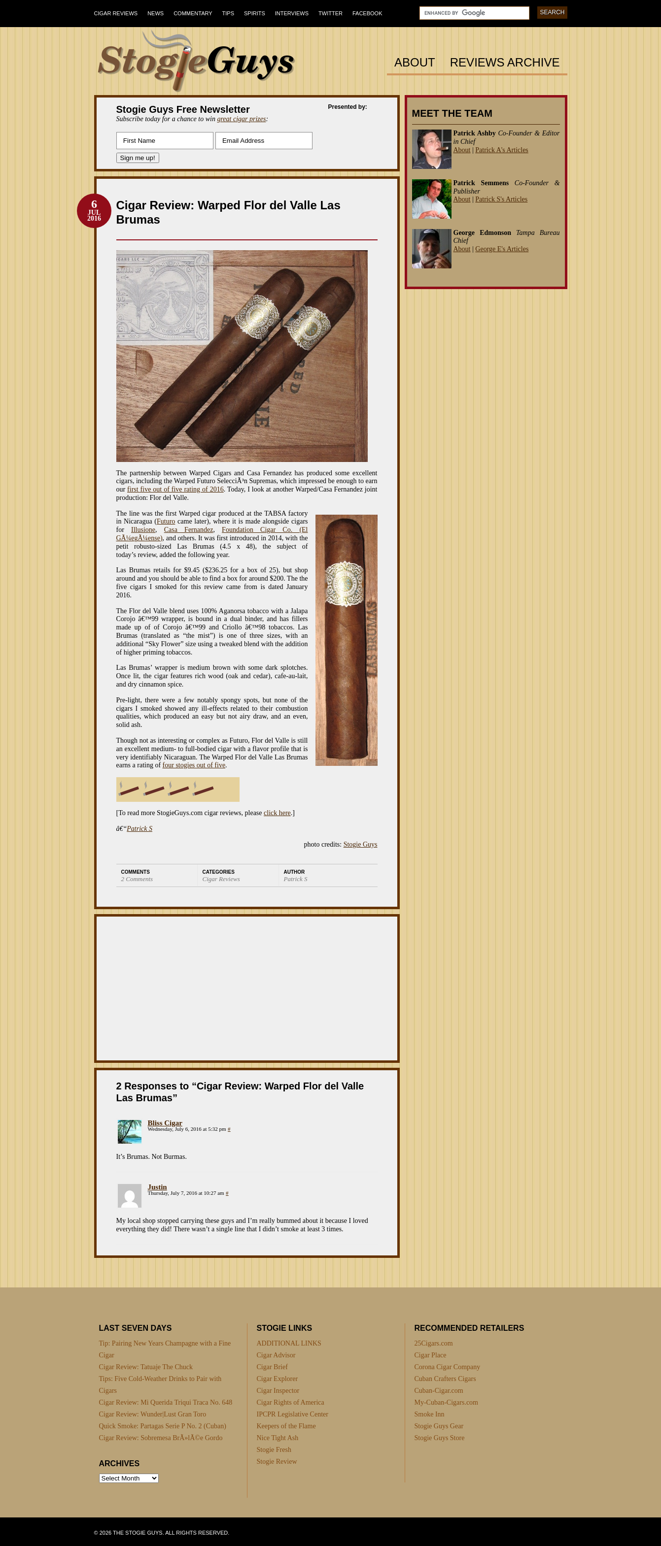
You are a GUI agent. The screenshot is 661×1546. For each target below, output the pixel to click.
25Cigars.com (434, 1343)
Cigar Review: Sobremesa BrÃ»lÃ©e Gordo (161, 1438)
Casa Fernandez (188, 529)
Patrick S (139, 828)
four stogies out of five (194, 765)
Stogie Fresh (274, 1449)
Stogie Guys (361, 844)
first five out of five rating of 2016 (175, 489)
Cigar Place (431, 1355)
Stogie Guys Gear (439, 1426)
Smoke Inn (430, 1414)
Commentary (193, 13)
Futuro (166, 521)
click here (277, 813)
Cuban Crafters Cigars (445, 1378)
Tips (228, 13)
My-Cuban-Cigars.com (446, 1402)
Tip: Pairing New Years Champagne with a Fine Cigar (165, 1349)
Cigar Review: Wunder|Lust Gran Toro (153, 1414)
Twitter (330, 13)
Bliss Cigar (165, 1123)
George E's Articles (501, 249)
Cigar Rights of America (290, 1402)
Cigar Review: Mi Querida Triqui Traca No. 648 (166, 1402)
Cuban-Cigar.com (439, 1390)
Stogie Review (277, 1461)
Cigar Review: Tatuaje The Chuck (146, 1367)
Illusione (143, 529)
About (414, 63)
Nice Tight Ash (278, 1438)
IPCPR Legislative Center (292, 1414)
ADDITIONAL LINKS (289, 1343)
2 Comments (137, 879)
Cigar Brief (272, 1367)
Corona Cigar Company (448, 1367)
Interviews (292, 13)
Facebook (367, 13)
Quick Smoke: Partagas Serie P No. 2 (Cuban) (162, 1426)
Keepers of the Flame (286, 1426)
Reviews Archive (505, 63)
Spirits (254, 13)
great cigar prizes (241, 119)
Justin (157, 1187)
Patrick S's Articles (501, 199)
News (155, 13)
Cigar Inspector (278, 1390)
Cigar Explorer (277, 1378)
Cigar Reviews (116, 13)
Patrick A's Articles (501, 150)
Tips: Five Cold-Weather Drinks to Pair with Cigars (160, 1384)
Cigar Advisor (276, 1355)
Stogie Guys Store (440, 1438)
